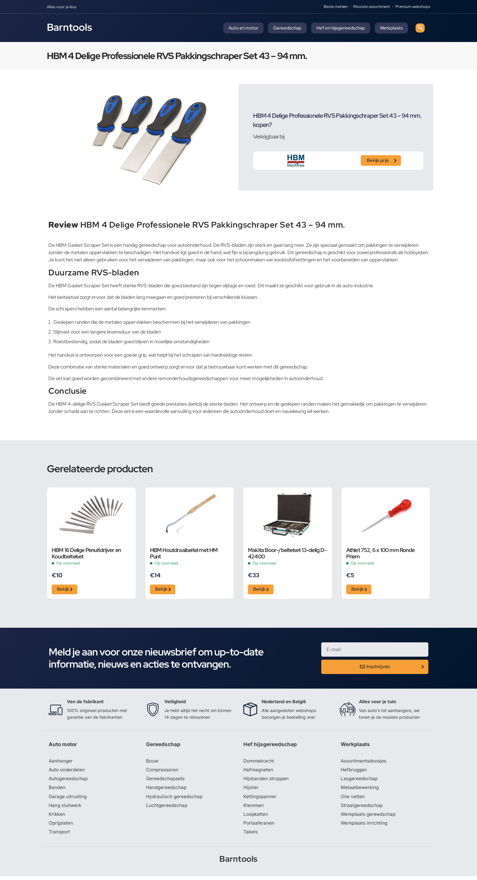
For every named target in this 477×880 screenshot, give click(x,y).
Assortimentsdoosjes (364, 763)
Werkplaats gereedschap (369, 817)
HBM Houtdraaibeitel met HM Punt (184, 553)
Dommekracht (259, 763)
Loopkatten (256, 817)
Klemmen (254, 808)
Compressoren (163, 772)
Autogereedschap (69, 781)
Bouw (152, 763)
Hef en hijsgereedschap (340, 28)
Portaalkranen (259, 826)
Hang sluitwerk (66, 808)
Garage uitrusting (68, 799)
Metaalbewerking (360, 790)
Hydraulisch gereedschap (175, 799)
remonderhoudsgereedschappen (193, 378)
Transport (60, 836)
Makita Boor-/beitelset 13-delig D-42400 (287, 553)
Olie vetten (353, 799)
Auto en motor (243, 28)
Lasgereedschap (359, 781)
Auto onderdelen (68, 772)
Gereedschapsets (166, 781)
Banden (57, 790)
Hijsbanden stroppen (267, 781)
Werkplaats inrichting (365, 826)
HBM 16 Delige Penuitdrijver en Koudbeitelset (86, 553)
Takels (250, 836)
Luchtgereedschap (167, 808)
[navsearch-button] (420, 28)
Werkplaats (391, 28)
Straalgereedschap (362, 808)
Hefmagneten (258, 772)
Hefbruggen (354, 772)
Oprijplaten (61, 826)
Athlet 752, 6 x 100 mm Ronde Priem (380, 553)
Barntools (69, 27)
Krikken (57, 817)
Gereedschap (287, 28)
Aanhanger (61, 763)
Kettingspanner (260, 799)
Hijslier (251, 790)
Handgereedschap (167, 790)
